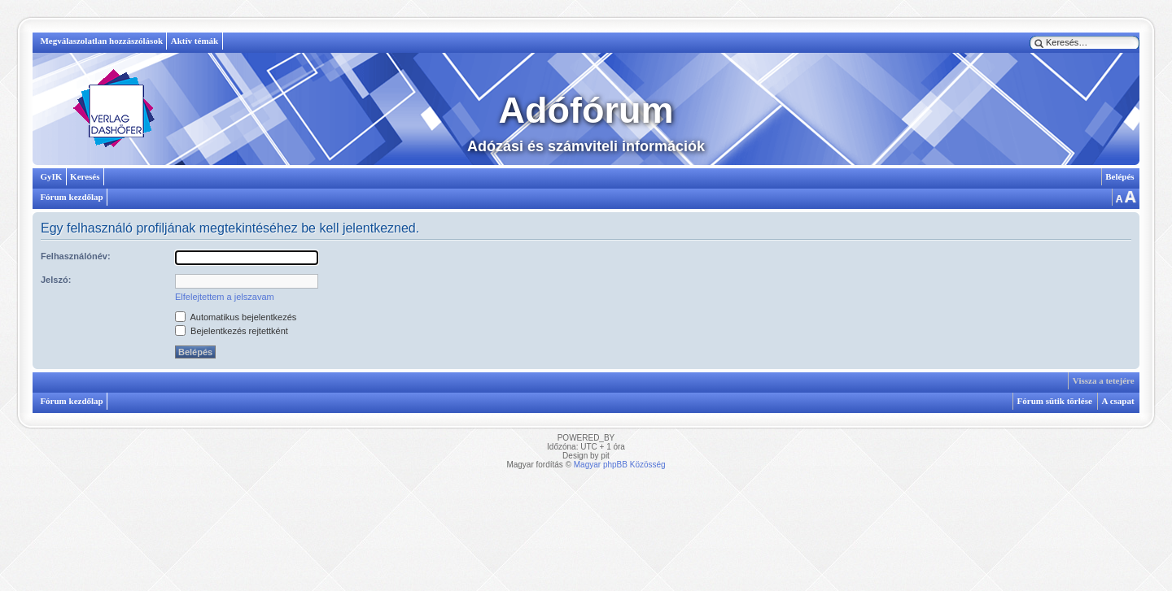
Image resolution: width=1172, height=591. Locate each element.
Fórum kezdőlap (71, 197)
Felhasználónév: (76, 256)
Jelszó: (56, 280)
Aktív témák (194, 41)
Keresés (84, 176)
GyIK (51, 176)
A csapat (1118, 401)
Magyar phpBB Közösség (620, 464)
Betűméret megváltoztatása (1125, 197)
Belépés (1119, 176)
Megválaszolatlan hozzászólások (101, 41)
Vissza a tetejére (1104, 380)
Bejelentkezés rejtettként (231, 331)
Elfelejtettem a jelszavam (224, 297)
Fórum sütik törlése (1054, 401)
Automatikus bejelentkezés (235, 317)
